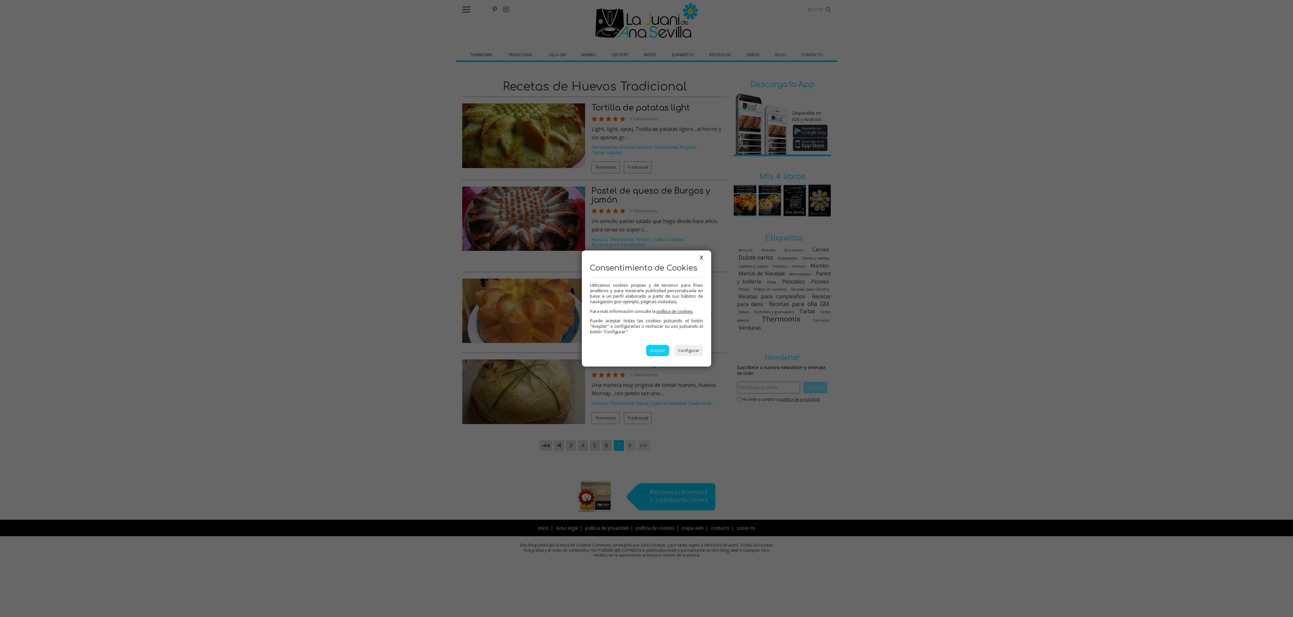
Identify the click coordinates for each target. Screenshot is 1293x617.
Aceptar (657, 350)
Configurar (688, 350)
